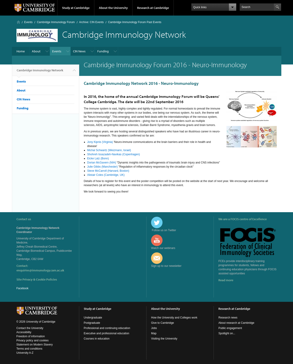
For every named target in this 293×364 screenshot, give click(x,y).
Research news (227, 317)
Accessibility (23, 332)
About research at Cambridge (236, 322)
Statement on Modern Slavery (34, 344)
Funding (103, 51)
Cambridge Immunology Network (40, 72)
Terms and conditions (29, 348)
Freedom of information (30, 336)
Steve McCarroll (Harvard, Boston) (108, 170)
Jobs (154, 328)
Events (28, 22)
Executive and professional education (106, 333)
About (36, 51)
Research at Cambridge (153, 8)
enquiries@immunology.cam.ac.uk (40, 270)
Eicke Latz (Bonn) (98, 158)
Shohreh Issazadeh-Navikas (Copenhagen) (113, 154)
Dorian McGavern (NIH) (101, 162)
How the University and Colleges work (174, 317)
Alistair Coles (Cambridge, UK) (106, 175)
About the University (113, 8)
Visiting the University (164, 338)
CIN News (79, 51)
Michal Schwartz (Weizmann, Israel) (109, 150)
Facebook (22, 288)
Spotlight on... (226, 333)
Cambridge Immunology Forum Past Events (134, 22)
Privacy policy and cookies (32, 340)
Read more (225, 280)
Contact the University (29, 328)
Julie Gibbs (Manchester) (102, 166)
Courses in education (97, 338)
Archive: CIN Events (91, 22)
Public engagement (230, 328)
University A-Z (25, 352)
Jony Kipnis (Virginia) (100, 142)
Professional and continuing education (107, 328)
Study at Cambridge (76, 8)
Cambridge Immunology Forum (56, 22)
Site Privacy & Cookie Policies (36, 279)
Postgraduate (92, 322)
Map (153, 333)
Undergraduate (93, 317)
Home (18, 22)
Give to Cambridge (162, 322)
